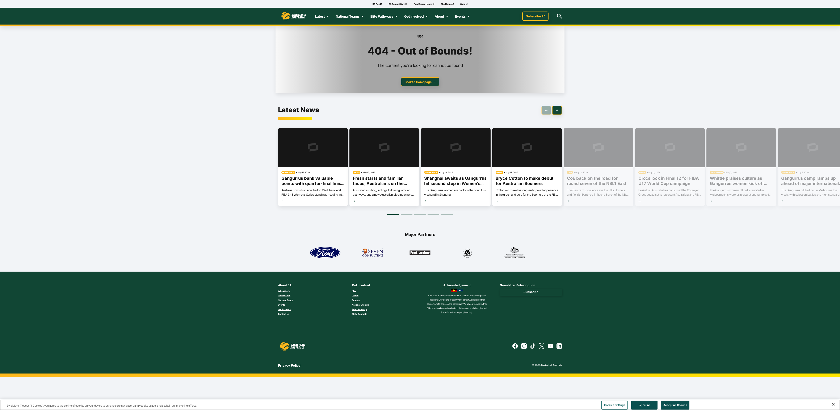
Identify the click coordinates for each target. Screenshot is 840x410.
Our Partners (284, 309)
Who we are (284, 291)
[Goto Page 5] (447, 214)
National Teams (285, 300)
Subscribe (531, 292)
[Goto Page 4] (433, 214)
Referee (356, 300)
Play (354, 291)
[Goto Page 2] (406, 214)
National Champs (360, 304)
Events (281, 304)
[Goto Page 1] (393, 214)
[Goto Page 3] (420, 214)
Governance (284, 295)
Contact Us (283, 314)
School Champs (359, 309)
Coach (355, 295)
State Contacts (359, 314)
